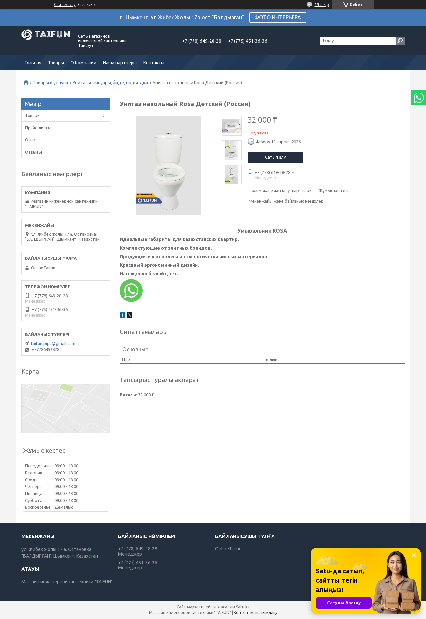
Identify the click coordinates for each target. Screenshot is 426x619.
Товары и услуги (50, 82)
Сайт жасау (65, 4)
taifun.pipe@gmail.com (53, 343)
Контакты (153, 62)
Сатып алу (275, 157)
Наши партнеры (120, 62)
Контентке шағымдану (255, 612)
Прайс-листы (38, 127)
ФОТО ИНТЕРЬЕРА (277, 17)
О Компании (83, 62)
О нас (30, 139)
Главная (33, 62)
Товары (56, 62)
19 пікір (322, 4)
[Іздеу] (400, 41)
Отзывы (33, 152)
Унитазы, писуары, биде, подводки (110, 82)
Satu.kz (243, 607)
